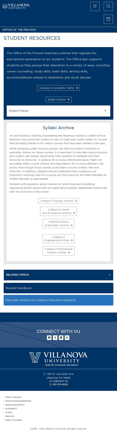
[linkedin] (61, 337)
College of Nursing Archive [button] (58, 200)
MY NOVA (8, 412)
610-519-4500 (60, 384)
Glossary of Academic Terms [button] (58, 88)
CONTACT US (60, 381)
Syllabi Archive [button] (58, 99)
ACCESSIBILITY (11, 409)
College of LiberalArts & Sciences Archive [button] (58, 211)
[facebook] (49, 337)
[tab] (58, 111)
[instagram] (67, 337)
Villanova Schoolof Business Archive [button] (58, 223)
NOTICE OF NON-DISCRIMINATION (18, 401)
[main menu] (94, 6)
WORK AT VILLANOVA (13, 420)
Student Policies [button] (57, 110)
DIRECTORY (9, 416)
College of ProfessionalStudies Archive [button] (58, 251)
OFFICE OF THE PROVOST (19, 29)
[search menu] (108, 6)
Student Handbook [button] (18, 288)
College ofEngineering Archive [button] (58, 239)
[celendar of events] (108, 19)
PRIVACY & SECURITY (13, 397)
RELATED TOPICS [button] (17, 274)
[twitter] (55, 337)
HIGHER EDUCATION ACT (15, 405)
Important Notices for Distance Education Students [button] (40, 300)
